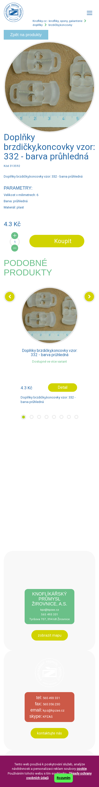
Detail (62, 387)
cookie (82, 769)
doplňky (38, 25)
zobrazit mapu (49, 635)
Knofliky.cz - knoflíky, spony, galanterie (57, 21)
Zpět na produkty (26, 34)
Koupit (62, 241)
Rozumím (63, 778)
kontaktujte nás (49, 733)
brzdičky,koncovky (60, 25)
